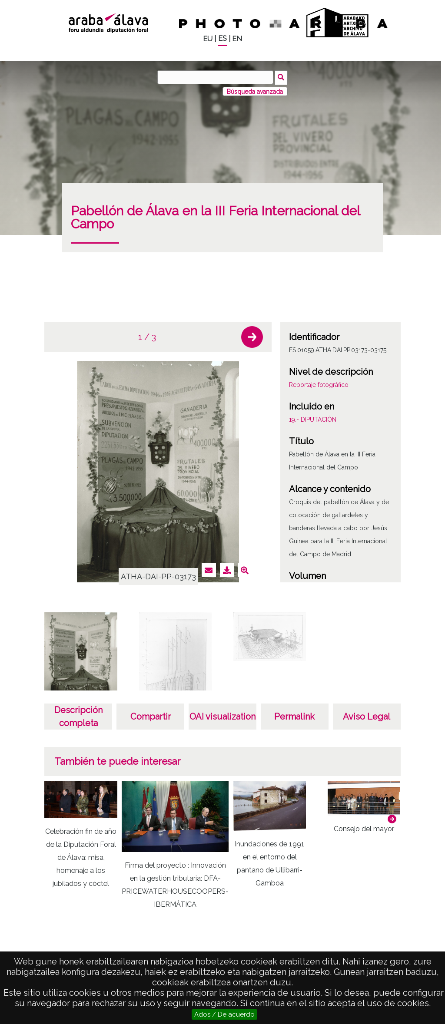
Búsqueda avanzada (255, 90)
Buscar (282, 76)
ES (222, 38)
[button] (252, 336)
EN (237, 39)
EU (208, 39)
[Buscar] (216, 77)
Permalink (294, 715)
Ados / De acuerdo (224, 1014)
